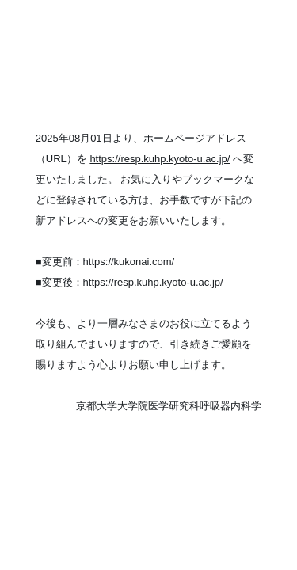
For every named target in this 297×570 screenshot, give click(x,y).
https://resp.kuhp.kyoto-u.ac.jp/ (159, 159)
